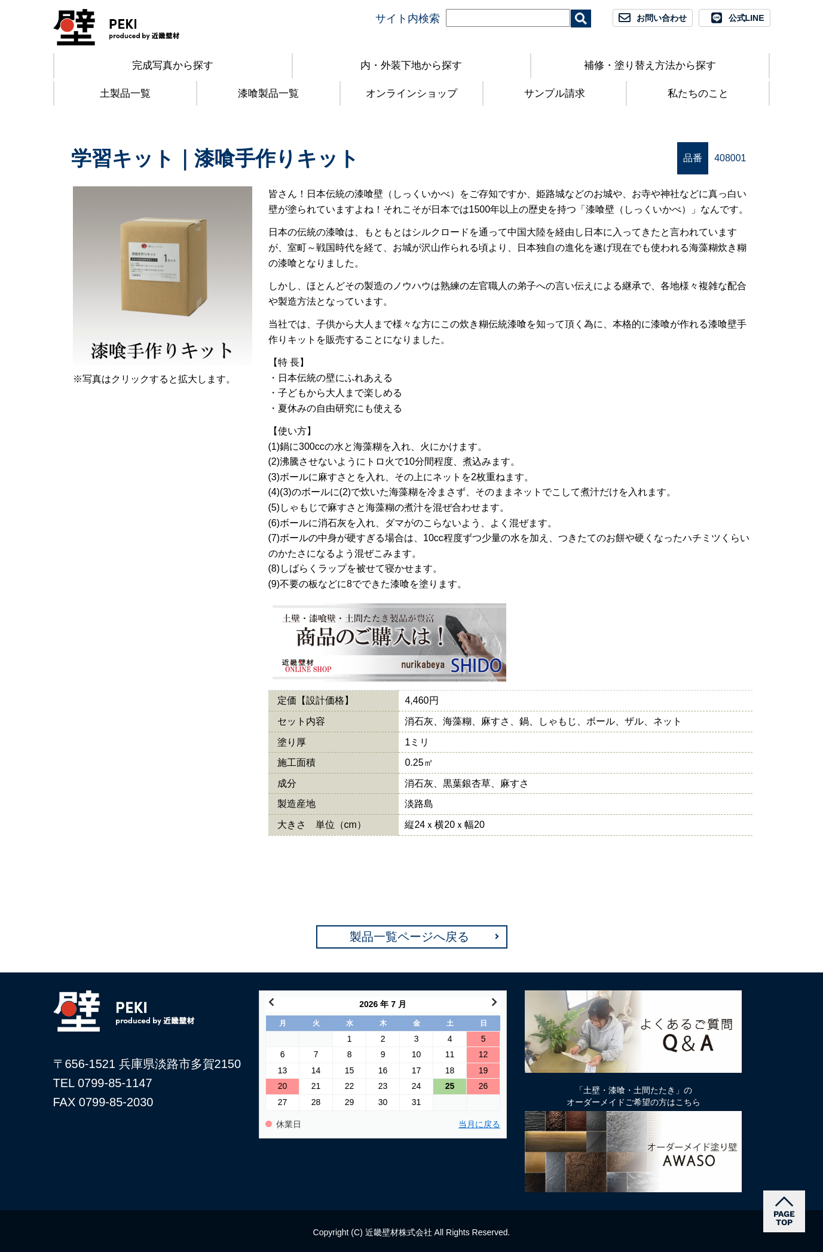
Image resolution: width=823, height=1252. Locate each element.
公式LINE (746, 18)
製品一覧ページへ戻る (409, 936)
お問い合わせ (662, 18)
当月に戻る (479, 1124)
